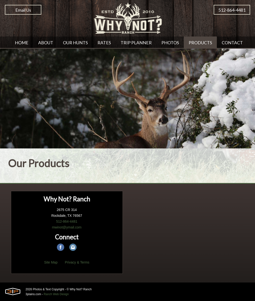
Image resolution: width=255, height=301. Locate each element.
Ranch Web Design (56, 294)
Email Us (23, 10)
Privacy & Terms (77, 262)
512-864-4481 (232, 10)
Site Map (50, 262)
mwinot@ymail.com (67, 227)
